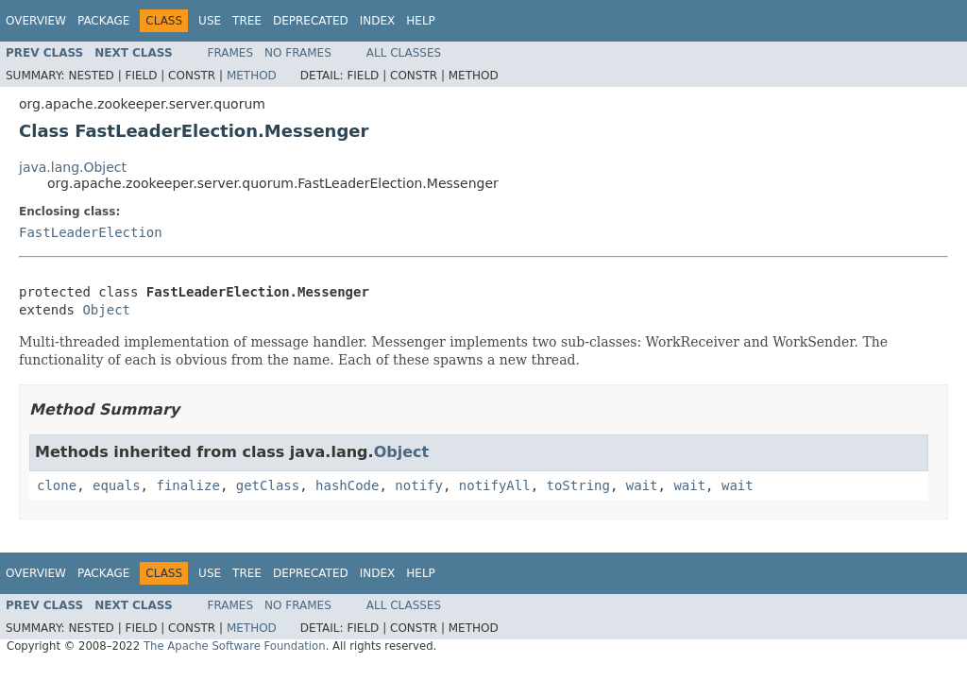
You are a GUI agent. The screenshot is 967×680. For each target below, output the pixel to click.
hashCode (347, 485)
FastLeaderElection (90, 232)
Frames (231, 53)
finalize (187, 485)
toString (578, 485)
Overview (36, 20)
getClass (267, 485)
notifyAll (495, 485)
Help (420, 20)
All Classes (403, 53)
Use (209, 20)
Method (252, 75)
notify (419, 485)
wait (642, 485)
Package (103, 20)
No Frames (297, 53)
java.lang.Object (73, 167)
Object (106, 309)
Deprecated (310, 20)
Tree (247, 20)
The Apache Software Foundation (235, 646)
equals (117, 485)
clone (56, 485)
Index (378, 20)
